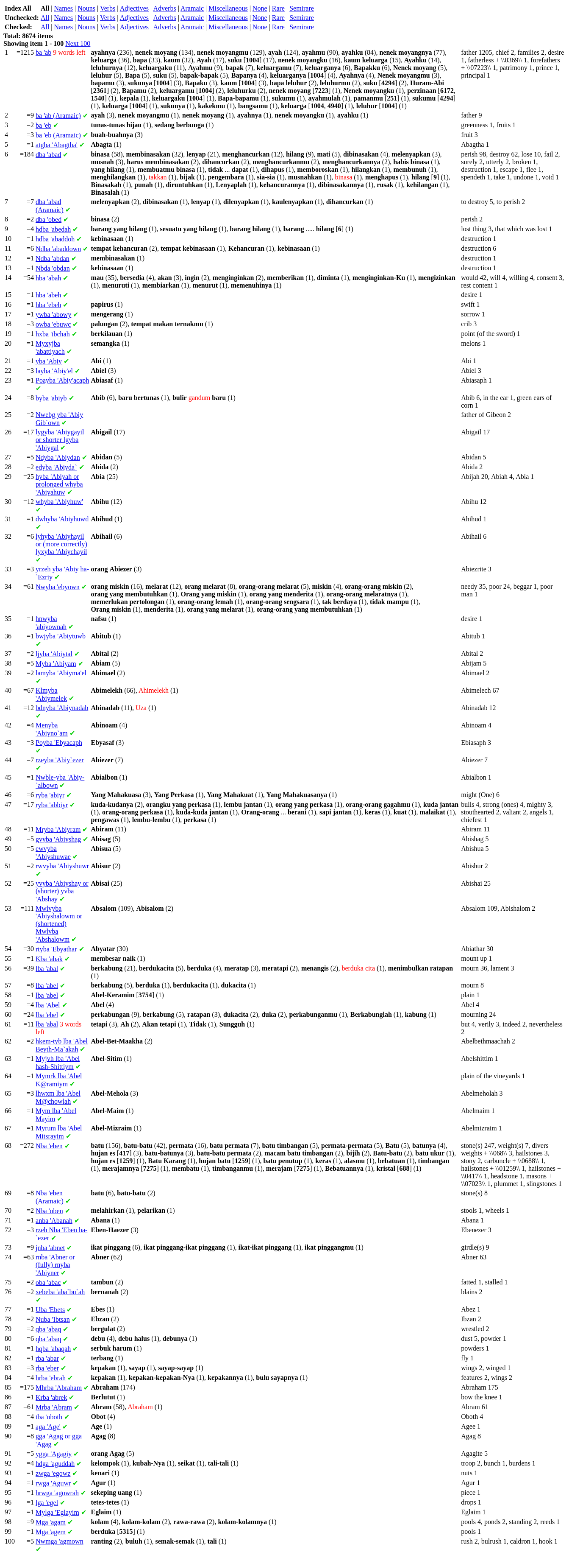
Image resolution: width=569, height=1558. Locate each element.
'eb (43, 125)
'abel (47, 985)
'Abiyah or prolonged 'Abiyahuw (59, 484)
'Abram (54, 1407)
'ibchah (53, 334)
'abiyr (50, 795)
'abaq (48, 1329)
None (260, 8)
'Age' (48, 1426)
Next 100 (77, 43)
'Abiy (49, 361)
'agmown (59, 1541)
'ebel (47, 1014)
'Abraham (59, 1387)
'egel (47, 1502)
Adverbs (164, 8)
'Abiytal (54, 653)
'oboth (49, 1417)
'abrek (51, 1397)
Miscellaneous (227, 8)
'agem (51, 1532)
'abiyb (51, 398)
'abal (47, 968)
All (45, 17)
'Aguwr (53, 1483)
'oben (49, 1210)
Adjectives (134, 8)
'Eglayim (57, 1512)
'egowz (53, 1473)
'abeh (48, 295)
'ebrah (51, 1378)
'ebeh (48, 304)
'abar (47, 1358)
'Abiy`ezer (59, 760)
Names (63, 8)
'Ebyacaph (59, 742)
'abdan (52, 258)
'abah (48, 278)
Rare (278, 8)
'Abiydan (58, 457)
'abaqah (53, 1348)
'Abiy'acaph (62, 380)
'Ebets (50, 1309)
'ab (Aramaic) (58, 115)
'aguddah (55, 1463)
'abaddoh (55, 239)
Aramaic (192, 8)
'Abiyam (56, 663)
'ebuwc (53, 324)
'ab (43, 52)
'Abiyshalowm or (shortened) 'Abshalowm (59, 924)
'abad (48, 154)
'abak (49, 958)
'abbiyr (52, 804)
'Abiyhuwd (62, 519)
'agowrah (57, 1492)
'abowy (53, 314)
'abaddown (58, 248)
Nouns (86, 8)
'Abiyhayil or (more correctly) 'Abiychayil (61, 544)
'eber (47, 1368)
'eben (49, 1146)
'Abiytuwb (61, 636)
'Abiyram (58, 829)
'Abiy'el (54, 371)
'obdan (53, 268)
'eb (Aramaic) (58, 135)
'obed (48, 219)
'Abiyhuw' (59, 501)
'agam (51, 1522)
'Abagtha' (57, 144)
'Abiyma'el (61, 673)
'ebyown (58, 586)
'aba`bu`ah (60, 1291)
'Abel (48, 1005)
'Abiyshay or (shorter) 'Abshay (62, 891)
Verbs (107, 8)
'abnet (50, 1247)
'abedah (53, 229)
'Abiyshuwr (62, 866)
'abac (48, 1282)
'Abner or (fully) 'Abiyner (55, 1264)
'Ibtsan (53, 1319)
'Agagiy (54, 1453)
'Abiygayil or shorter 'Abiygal (60, 439)
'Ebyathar (56, 949)
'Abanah (54, 1220)
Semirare (301, 8)
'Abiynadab (62, 707)
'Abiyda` (56, 467)
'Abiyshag (58, 839)
